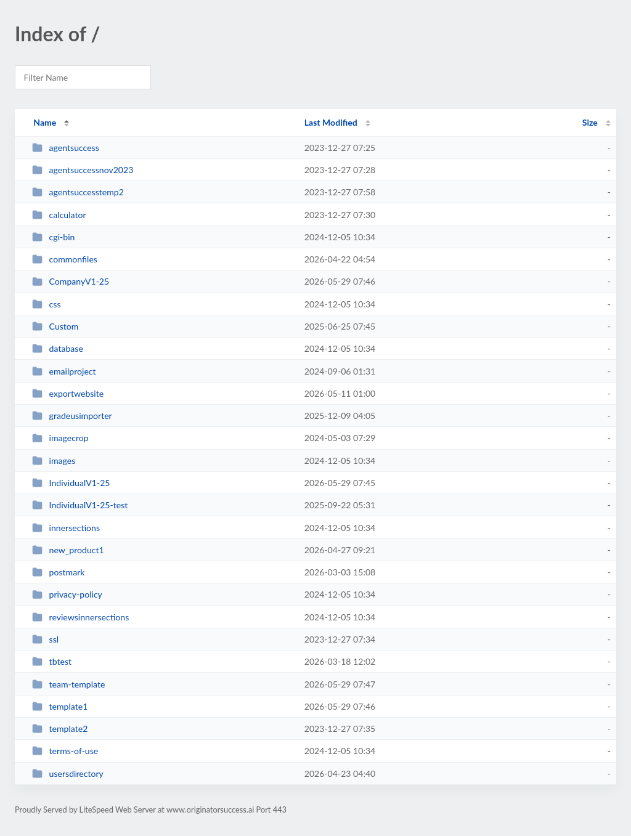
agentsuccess (65, 147)
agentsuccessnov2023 (82, 169)
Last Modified (330, 122)
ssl (45, 639)
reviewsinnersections (80, 617)
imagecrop (60, 437)
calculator (59, 214)
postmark (58, 572)
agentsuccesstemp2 (78, 192)
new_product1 (68, 550)
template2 (60, 728)
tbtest (51, 661)
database (57, 348)
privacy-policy (67, 594)
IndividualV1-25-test (80, 505)
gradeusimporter (72, 415)
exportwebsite (68, 393)
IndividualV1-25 (71, 482)
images (53, 460)
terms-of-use (65, 750)
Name (44, 122)
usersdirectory (68, 773)
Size (590, 122)
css (46, 304)
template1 (60, 706)
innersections (66, 527)
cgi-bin (53, 237)
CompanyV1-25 (70, 281)
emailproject (64, 371)
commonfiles (64, 259)
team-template (68, 684)
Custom (55, 326)
